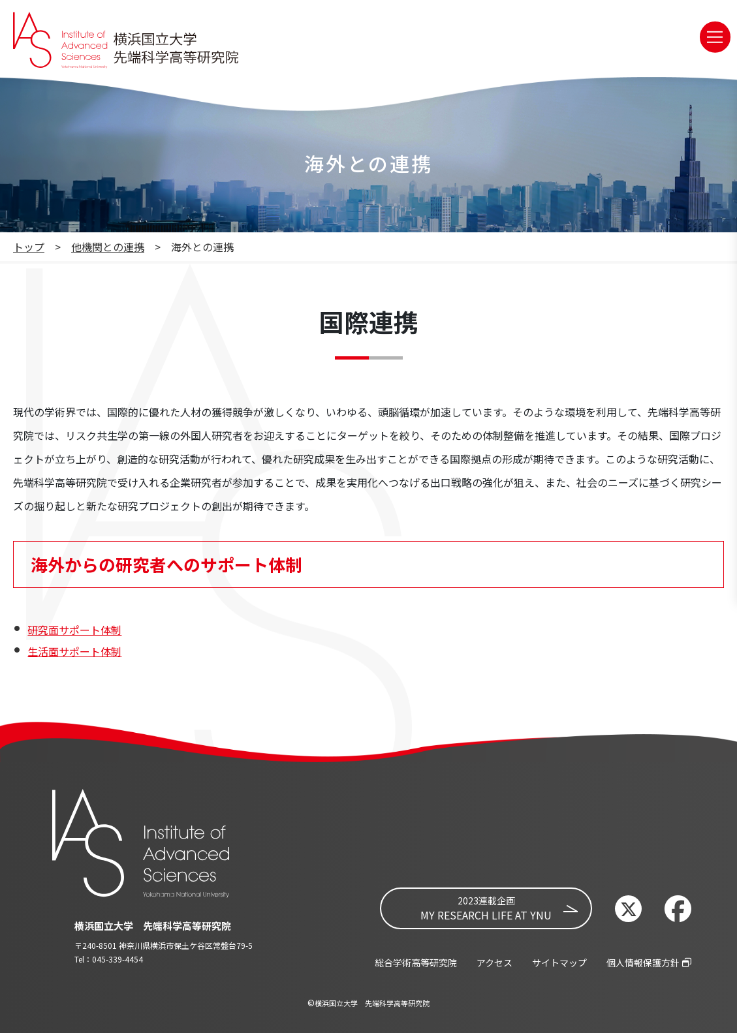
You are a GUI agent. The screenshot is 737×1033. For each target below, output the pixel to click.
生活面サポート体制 (74, 651)
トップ (28, 246)
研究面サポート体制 (74, 630)
